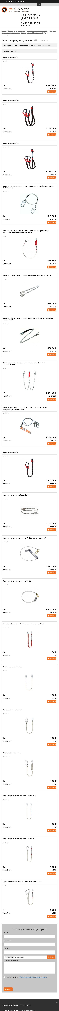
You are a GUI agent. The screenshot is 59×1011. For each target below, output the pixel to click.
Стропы (23, 33)
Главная (4, 31)
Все (16, 51)
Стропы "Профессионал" (35, 33)
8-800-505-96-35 (30, 15)
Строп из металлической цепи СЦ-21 (16, 495)
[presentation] (19, 983)
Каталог (10, 31)
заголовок (46, 45)
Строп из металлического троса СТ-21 (17, 581)
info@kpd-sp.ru (29, 17)
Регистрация (19, 2)
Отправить (8, 989)
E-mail (6, 949)
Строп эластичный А (10, 452)
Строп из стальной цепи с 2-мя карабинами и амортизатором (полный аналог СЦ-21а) (28, 319)
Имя (6, 933)
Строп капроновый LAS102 (12, 753)
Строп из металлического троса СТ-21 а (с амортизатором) (24, 538)
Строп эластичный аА (10, 57)
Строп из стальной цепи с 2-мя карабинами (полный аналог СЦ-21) (27, 275)
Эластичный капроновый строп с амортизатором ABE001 (23, 624)
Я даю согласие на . (26, 977)
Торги (18, 5)
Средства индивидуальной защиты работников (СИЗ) (31, 31)
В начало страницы (55, 1002)
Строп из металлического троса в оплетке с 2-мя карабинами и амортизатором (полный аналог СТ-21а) (26, 231)
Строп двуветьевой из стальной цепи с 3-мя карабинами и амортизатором (24, 363)
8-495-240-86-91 (30, 23)
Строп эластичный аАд (11, 143)
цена (39, 45)
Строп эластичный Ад (11, 100)
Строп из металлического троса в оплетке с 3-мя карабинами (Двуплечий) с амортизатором (25, 408)
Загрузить (51, 957)
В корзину (53, 92)
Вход (10, 2)
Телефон (7, 941)
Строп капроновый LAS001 (12, 667)
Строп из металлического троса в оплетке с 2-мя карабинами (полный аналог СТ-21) (28, 187)
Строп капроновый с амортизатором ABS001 (19, 796)
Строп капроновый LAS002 (12, 710)
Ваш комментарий (11, 960)
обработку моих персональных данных (33, 977)
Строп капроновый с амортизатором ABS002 (19, 839)
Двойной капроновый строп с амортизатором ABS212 (22, 882)
